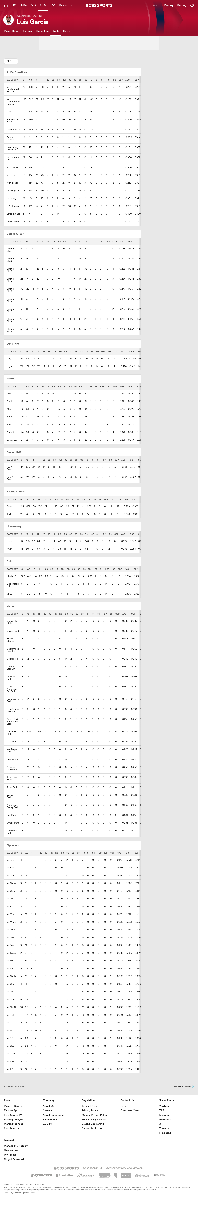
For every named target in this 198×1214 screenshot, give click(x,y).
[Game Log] (42, 31)
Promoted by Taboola (183, 1087)
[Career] (67, 31)
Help (123, 1106)
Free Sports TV (13, 1115)
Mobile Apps (11, 1128)
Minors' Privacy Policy (94, 1115)
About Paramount (53, 1115)
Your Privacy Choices (94, 1119)
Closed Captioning (93, 1124)
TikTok (163, 1110)
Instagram (165, 1115)
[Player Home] (11, 31)
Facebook (165, 1119)
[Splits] (55, 31)
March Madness (13, 1124)
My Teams (10, 1154)
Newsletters (11, 1150)
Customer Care (129, 1110)
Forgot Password (14, 1159)
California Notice (92, 1128)
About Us (48, 1106)
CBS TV (47, 1124)
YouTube (164, 1106)
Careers (47, 1110)
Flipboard (165, 1133)
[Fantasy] (27, 31)
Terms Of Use (90, 1106)
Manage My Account (16, 1146)
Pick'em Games (13, 1106)
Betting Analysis (13, 1119)
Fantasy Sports (13, 1110)
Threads (164, 1128)
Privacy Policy (90, 1110)
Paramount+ (50, 1119)
